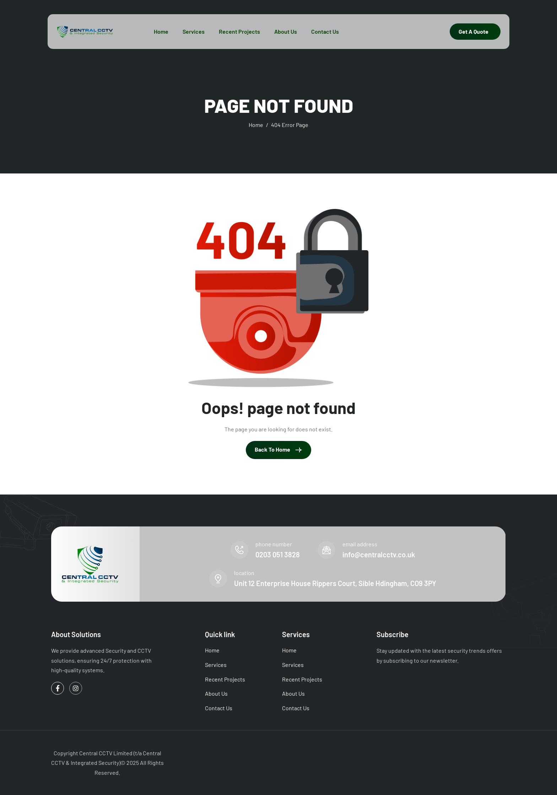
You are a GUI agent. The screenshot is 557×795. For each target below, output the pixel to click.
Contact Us (325, 31)
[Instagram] (75, 688)
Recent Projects (239, 31)
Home (161, 31)
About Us (285, 31)
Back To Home (278, 450)
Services (194, 31)
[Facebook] (57, 688)
